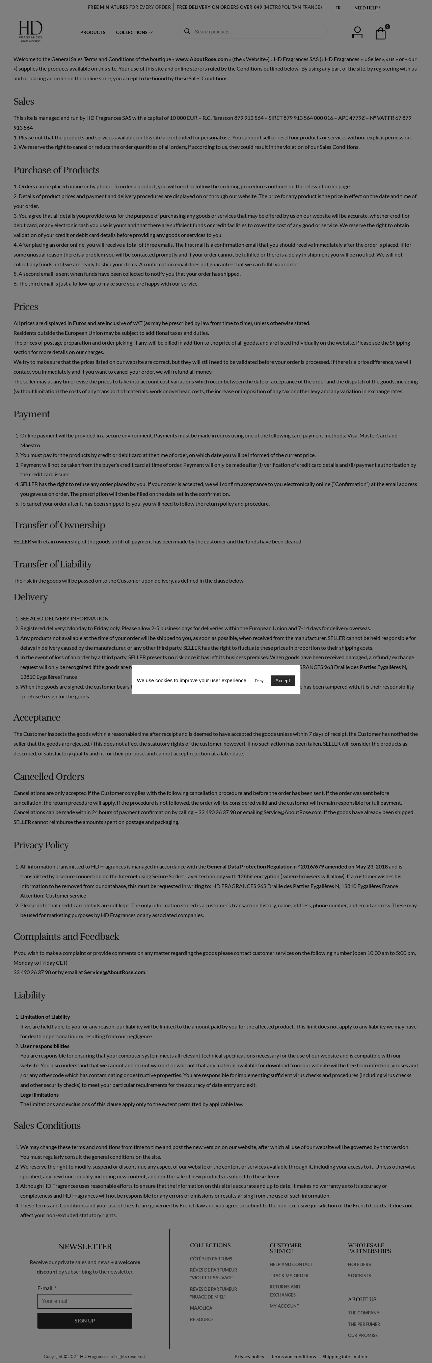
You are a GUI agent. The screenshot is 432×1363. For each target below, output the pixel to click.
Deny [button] (259, 680)
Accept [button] (282, 680)
